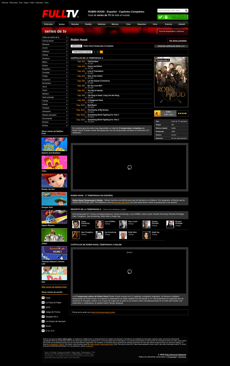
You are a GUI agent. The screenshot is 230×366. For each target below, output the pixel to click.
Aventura (45, 58)
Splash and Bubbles (54, 146)
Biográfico (46, 69)
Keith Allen (132, 232)
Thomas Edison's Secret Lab (54, 255)
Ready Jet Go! (54, 182)
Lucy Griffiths (110, 221)
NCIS (48, 307)
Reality (88, 24)
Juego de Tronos (53, 312)
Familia (45, 101)
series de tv (55, 31)
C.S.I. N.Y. (50, 331)
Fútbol (32, 3)
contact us (89, 346)
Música (115, 24)
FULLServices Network (175, 355)
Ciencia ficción (48, 41)
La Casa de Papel (53, 302)
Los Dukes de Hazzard (55, 321)
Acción (45, 48)
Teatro (44, 90)
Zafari (54, 236)
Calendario (39, 3)
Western (45, 94)
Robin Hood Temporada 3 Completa (98, 46)
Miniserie (45, 44)
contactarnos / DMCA (56, 344)
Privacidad (171, 357)
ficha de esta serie (121, 202)
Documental (47, 118)
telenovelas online (107, 344)
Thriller (45, 76)
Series (62, 24)
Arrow (48, 326)
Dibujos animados (49, 115)
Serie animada (48, 97)
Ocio (155, 24)
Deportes (141, 24)
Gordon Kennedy (155, 222)
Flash (48, 298)
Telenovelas (13, 3)
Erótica (45, 126)
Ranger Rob (54, 200)
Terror (44, 87)
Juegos (26, 3)
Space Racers (54, 218)
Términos (182, 357)
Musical (45, 122)
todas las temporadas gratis (103, 312)
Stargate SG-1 (52, 317)
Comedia (45, 73)
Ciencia (168, 24)
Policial (45, 55)
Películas (48, 24)
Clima (46, 3)
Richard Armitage (178, 222)
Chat (20, 3)
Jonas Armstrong (85, 222)
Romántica (46, 83)
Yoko (54, 164)
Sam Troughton (87, 232)
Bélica (44, 62)
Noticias (102, 24)
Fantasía (45, 108)
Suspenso (46, 80)
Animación (46, 111)
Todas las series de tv (50, 37)
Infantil (182, 24)
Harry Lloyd (132, 221)
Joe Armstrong (110, 232)
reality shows (94, 344)
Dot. (54, 275)
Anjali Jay (155, 232)
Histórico (45, 51)
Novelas (75, 24)
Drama (45, 66)
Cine (128, 24)
